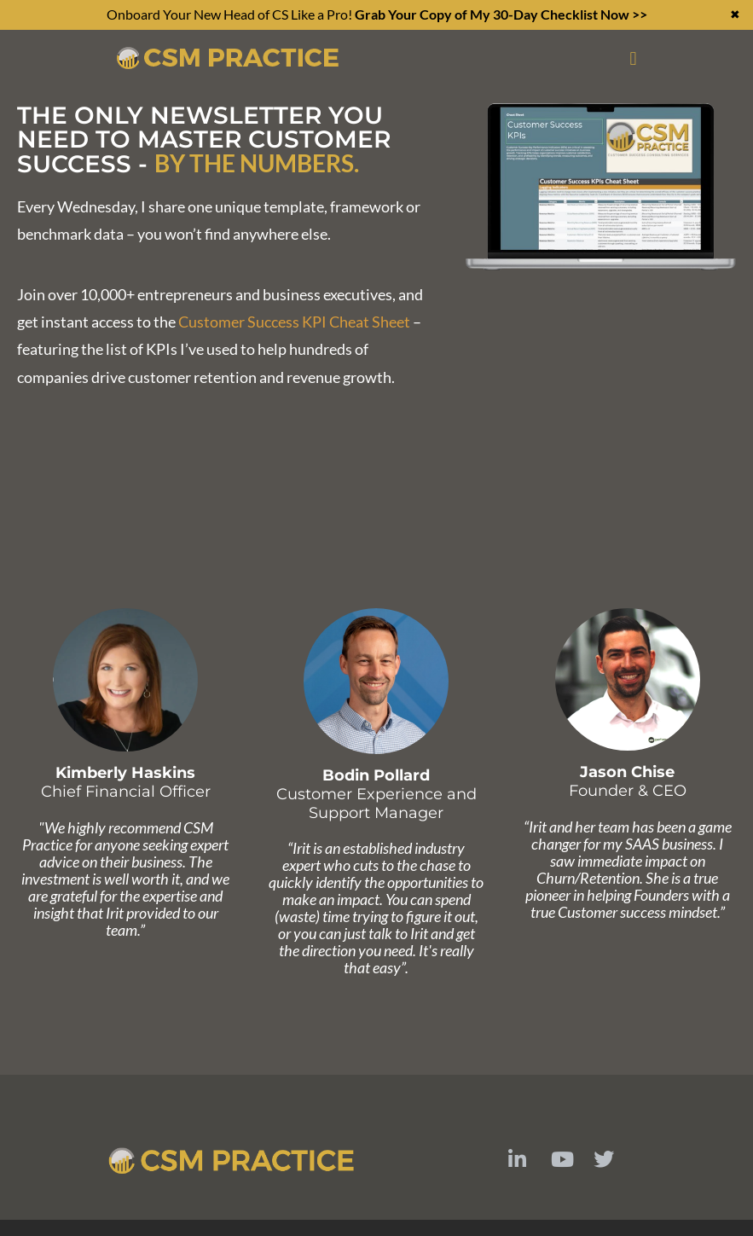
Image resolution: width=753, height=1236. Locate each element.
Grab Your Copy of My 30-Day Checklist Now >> (501, 14)
